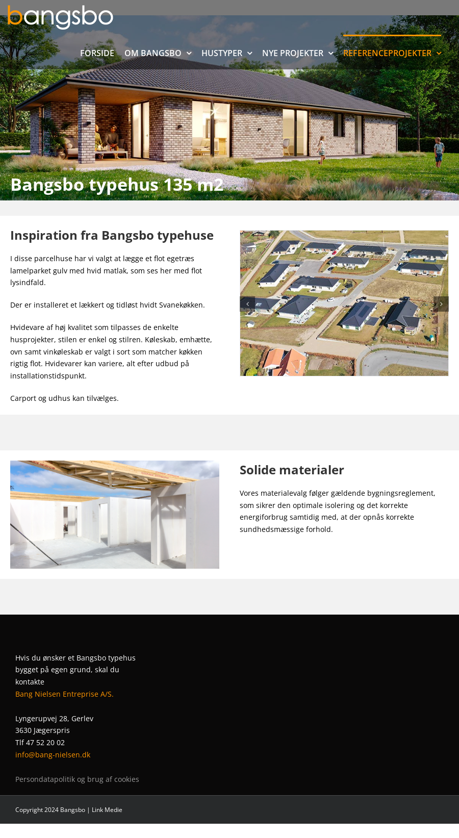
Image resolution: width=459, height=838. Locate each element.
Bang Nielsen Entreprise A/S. (64, 694)
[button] (247, 304)
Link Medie (107, 809)
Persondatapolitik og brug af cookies (77, 779)
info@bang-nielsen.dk (52, 754)
